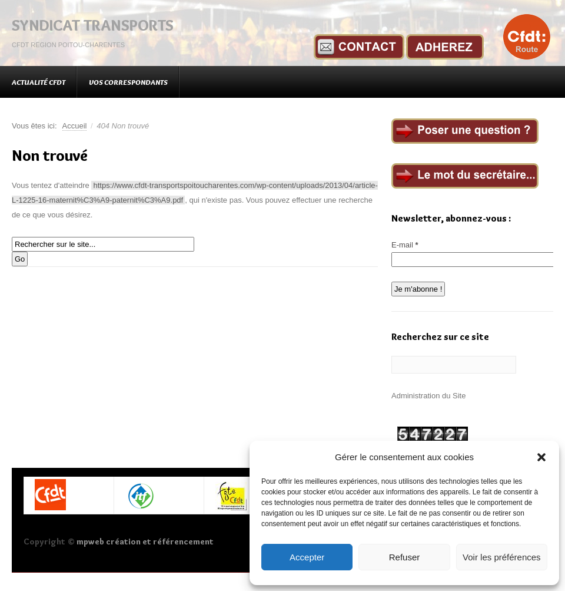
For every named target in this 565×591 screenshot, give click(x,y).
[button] (541, 457)
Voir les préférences (502, 557)
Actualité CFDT (38, 82)
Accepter (307, 557)
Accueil (74, 125)
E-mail (404, 244)
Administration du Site (428, 395)
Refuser (404, 557)
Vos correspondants (128, 82)
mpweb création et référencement (145, 541)
